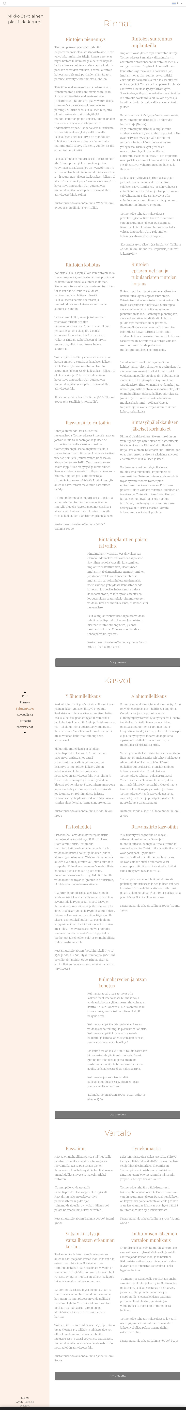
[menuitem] (24, 696)
